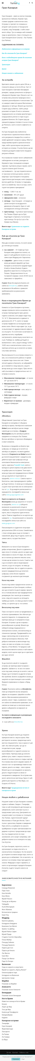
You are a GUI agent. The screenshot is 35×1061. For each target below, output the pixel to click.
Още (23, 1059)
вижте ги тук (16, 504)
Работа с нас (24, 1052)
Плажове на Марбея (9, 984)
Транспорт (6, 65)
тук (8, 489)
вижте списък (15, 478)
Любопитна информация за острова (16, 49)
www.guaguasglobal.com (15, 495)
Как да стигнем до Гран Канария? (14, 53)
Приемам (16, 1059)
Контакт (15, 1052)
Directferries (13, 286)
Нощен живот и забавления (12, 73)
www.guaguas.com (8, 523)
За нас (9, 1052)
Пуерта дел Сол (7, 948)
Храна (4, 69)
